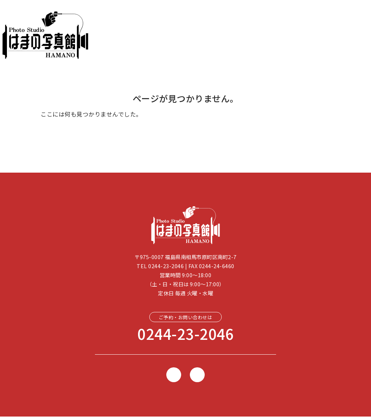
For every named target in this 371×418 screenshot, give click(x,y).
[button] (331, 12)
